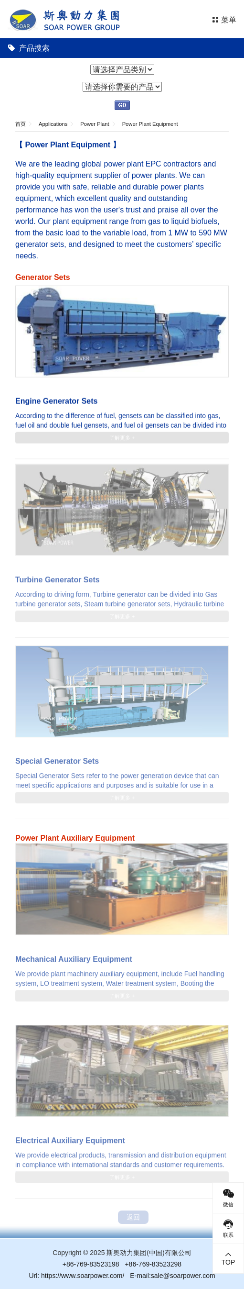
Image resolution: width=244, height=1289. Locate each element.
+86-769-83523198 (91, 1264)
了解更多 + (122, 437)
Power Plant (94, 124)
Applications (53, 124)
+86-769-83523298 (153, 1264)
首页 (20, 124)
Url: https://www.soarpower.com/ (76, 1275)
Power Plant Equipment (150, 124)
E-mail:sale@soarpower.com (172, 1275)
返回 (133, 1217)
